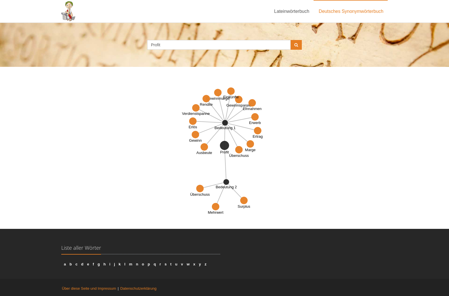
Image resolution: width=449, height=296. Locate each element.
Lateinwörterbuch (291, 11)
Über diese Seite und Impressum (89, 288)
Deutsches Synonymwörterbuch (351, 11)
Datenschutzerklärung (138, 288)
